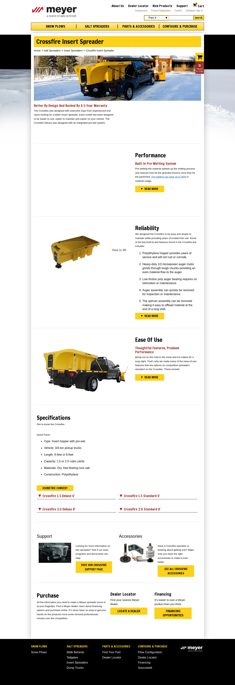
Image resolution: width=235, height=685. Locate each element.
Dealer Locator (138, 5)
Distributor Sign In (194, 11)
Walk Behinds (75, 652)
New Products (162, 5)
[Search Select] (156, 18)
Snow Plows (55, 26)
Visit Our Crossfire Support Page (94, 567)
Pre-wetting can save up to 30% (168, 176)
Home (37, 50)
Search (198, 17)
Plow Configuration (150, 652)
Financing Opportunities (173, 613)
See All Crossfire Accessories (176, 571)
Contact (178, 11)
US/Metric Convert (55, 488)
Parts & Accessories (138, 26)
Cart (198, 5)
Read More (151, 189)
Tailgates (72, 657)
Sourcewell (145, 667)
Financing (144, 662)
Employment (141, 11)
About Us (118, 5)
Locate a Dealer (128, 611)
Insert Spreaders (73, 50)
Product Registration (161, 11)
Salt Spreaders (97, 26)
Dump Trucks (75, 667)
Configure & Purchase (180, 26)
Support (182, 5)
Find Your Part (111, 652)
